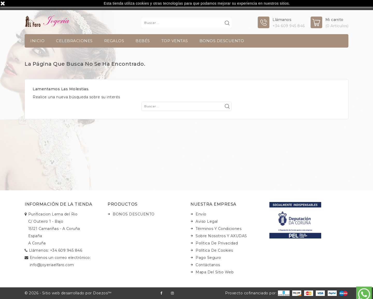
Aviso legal (207, 221)
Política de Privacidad (217, 243)
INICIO (37, 40)
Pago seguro (208, 257)
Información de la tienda (58, 204)
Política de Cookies (214, 250)
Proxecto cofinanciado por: (257, 293)
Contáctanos (208, 265)
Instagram (172, 293)
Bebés (142, 40)
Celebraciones (74, 40)
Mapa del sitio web (215, 272)
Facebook (161, 293)
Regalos (114, 40)
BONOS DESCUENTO (221, 40)
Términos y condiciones (218, 228)
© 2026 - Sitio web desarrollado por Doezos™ (68, 293)
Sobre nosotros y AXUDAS (221, 236)
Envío (201, 214)
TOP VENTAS (174, 40)
